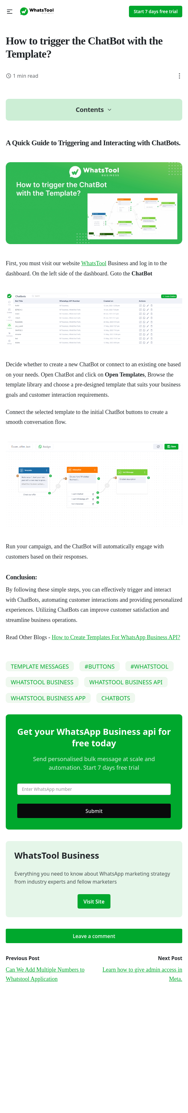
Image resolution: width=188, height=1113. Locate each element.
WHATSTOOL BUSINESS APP (48, 698)
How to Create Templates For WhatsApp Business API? (116, 637)
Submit (94, 811)
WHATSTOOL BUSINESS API (126, 682)
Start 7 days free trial (156, 11)
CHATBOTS (116, 698)
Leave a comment (94, 936)
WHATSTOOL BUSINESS (42, 682)
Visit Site (94, 901)
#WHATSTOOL (150, 666)
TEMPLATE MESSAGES (40, 666)
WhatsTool (94, 263)
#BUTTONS (100, 666)
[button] (9, 11)
